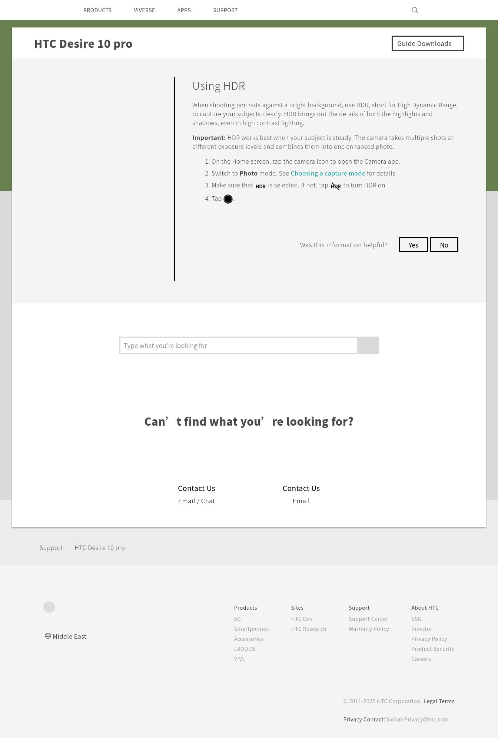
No (443, 252)
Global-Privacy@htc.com (416, 731)
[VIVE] (444, 10)
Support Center (364, 630)
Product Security (431, 660)
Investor (419, 640)
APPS (194, 10)
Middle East (71, 647)
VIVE (228, 670)
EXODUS (234, 660)
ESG (414, 630)
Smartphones (240, 640)
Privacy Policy (427, 650)
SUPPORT (238, 10)
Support (53, 558)
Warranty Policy (364, 640)
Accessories (238, 650)
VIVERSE (151, 10)
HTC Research (301, 640)
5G (225, 630)
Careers (418, 670)
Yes (411, 252)
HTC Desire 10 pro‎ (108, 558)
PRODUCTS (99, 10)
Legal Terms (438, 713)
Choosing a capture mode (341, 181)
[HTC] (52, 10)
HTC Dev (293, 630)
